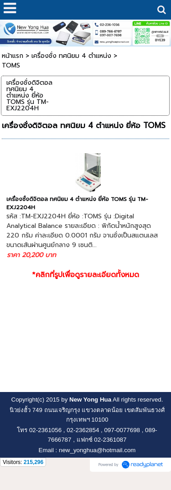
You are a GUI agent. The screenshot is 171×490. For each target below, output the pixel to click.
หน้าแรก (12, 56)
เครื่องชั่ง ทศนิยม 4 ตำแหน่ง (71, 56)
